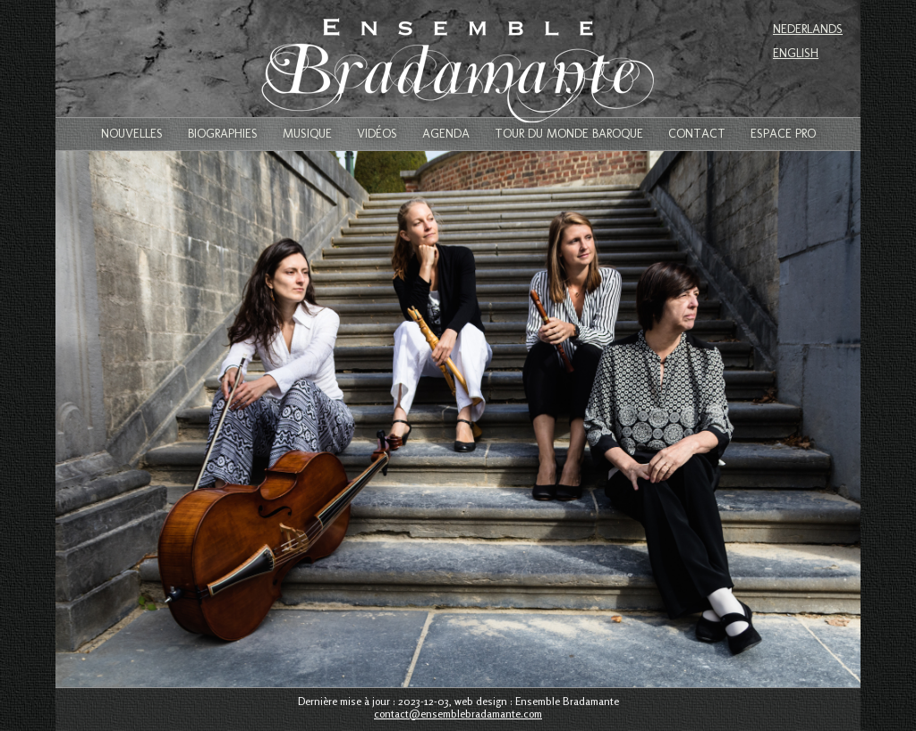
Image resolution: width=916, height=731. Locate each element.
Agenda (446, 134)
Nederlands (808, 29)
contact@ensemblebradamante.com (458, 713)
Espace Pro (783, 134)
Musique (307, 134)
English (795, 53)
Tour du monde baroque (569, 134)
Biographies (223, 134)
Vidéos (377, 134)
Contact (696, 134)
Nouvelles (132, 134)
